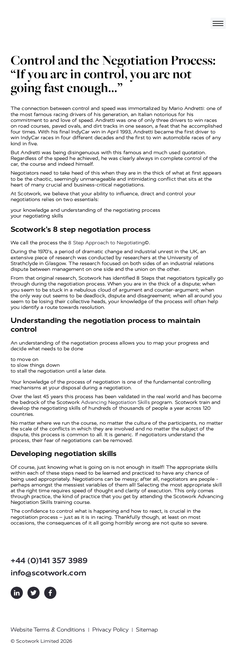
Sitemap (147, 630)
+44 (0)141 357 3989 (49, 560)
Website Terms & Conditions (48, 630)
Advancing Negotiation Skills (115, 402)
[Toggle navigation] (218, 23)
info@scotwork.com (49, 572)
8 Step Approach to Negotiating (106, 243)
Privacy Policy (110, 630)
